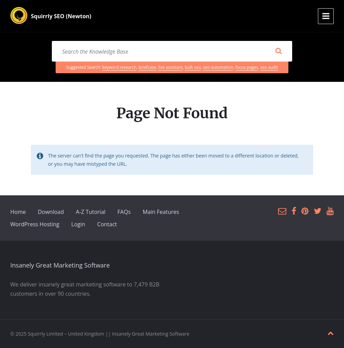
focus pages (247, 67)
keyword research (119, 67)
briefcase (147, 67)
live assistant (170, 67)
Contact (107, 224)
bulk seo (193, 67)
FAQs (123, 212)
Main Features (161, 212)
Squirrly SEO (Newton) (61, 16)
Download (51, 212)
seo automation (218, 67)
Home (18, 212)
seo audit (269, 67)
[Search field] (172, 51)
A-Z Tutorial (90, 212)
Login (78, 224)
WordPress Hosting (34, 224)
